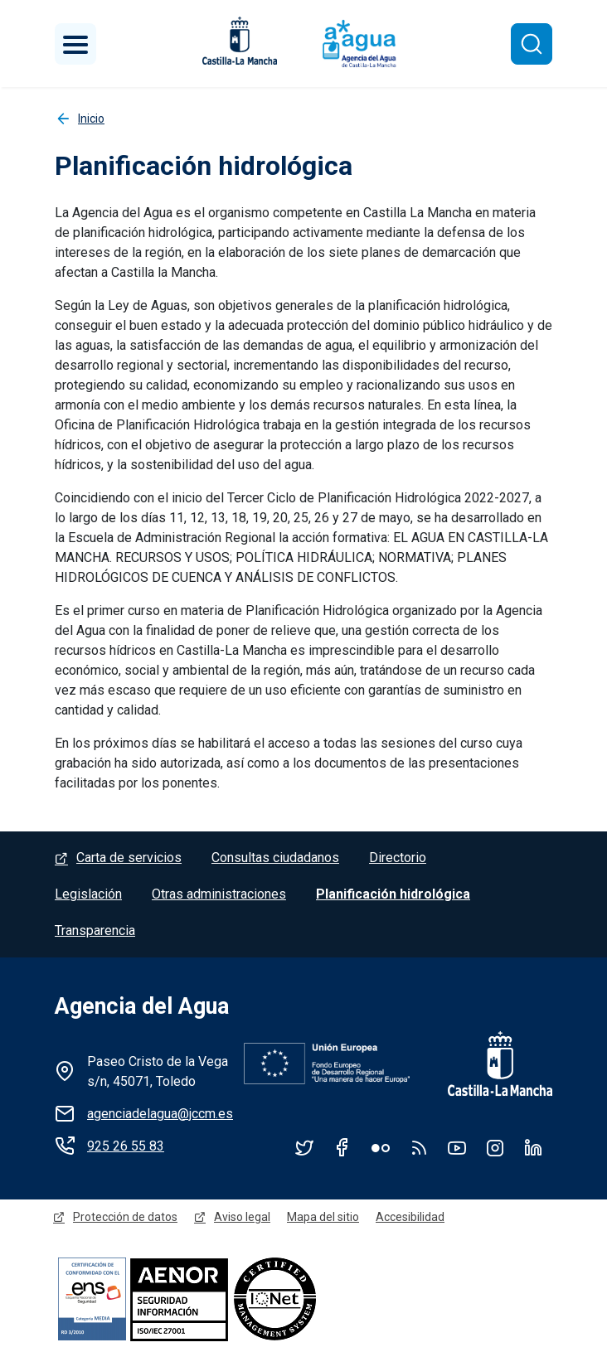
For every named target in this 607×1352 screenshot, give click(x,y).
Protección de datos (125, 1217)
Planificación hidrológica (393, 894)
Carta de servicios (129, 857)
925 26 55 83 (125, 1146)
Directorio (397, 857)
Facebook (342, 1147)
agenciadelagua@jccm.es (160, 1114)
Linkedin (533, 1147)
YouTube (457, 1147)
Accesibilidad (410, 1217)
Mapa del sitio (323, 1217)
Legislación (88, 894)
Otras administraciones (219, 894)
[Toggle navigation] (75, 44)
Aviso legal (242, 1217)
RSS (419, 1147)
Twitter (304, 1147)
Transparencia (95, 930)
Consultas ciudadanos (275, 857)
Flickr (381, 1147)
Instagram (495, 1147)
